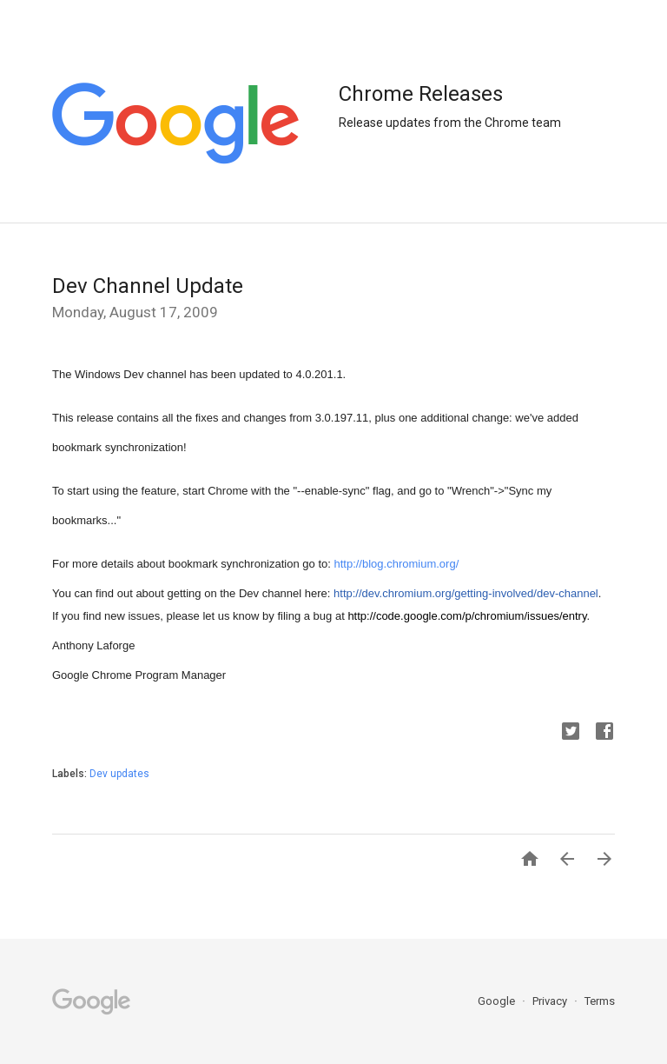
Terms (599, 1000)
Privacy (551, 1000)
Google (498, 1000)
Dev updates (119, 774)
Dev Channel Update (147, 286)
